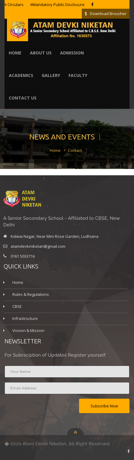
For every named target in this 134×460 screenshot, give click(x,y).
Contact (75, 150)
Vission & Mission (28, 330)
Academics (21, 75)
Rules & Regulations (30, 294)
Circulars (14, 4)
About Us (41, 53)
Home (15, 53)
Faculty (78, 75)
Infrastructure (25, 318)
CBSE (17, 306)
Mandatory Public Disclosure (57, 4)
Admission (72, 53)
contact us (23, 98)
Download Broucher (105, 13)
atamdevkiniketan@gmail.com (38, 246)
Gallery (51, 75)
